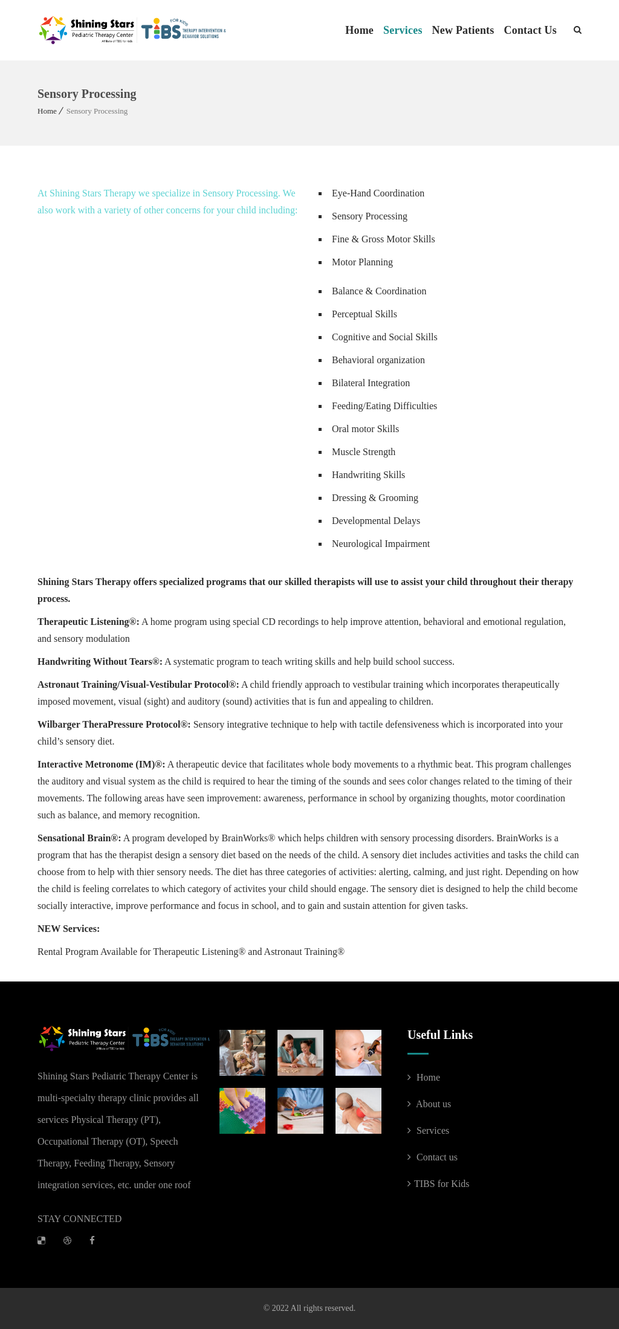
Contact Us (530, 30)
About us (429, 1104)
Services (403, 30)
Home (359, 30)
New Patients (463, 30)
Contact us (432, 1157)
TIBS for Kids (438, 1184)
